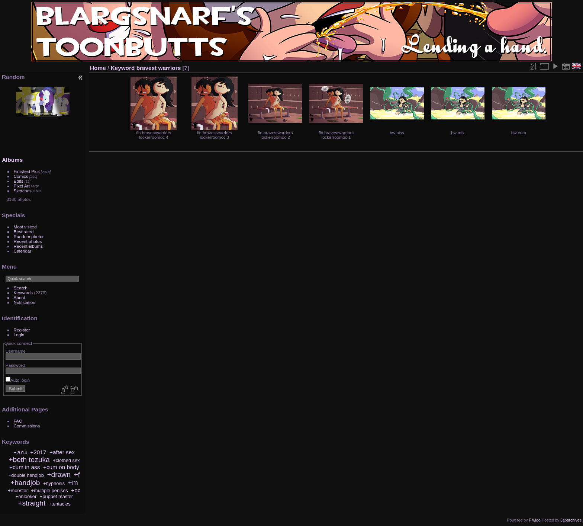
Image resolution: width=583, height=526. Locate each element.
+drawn (58, 474)
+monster (18, 490)
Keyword (123, 68)
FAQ (18, 420)
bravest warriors (158, 68)
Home (98, 68)
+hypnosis (54, 483)
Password (15, 365)
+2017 (38, 452)
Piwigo (534, 520)
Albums (12, 160)
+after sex (62, 452)
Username (16, 351)
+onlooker (26, 496)
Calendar (23, 250)
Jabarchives (571, 520)
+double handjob (26, 475)
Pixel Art (22, 185)
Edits (18, 181)
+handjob (25, 483)
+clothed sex (66, 460)
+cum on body (61, 467)
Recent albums (28, 246)
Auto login (18, 380)
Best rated (24, 231)
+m (73, 483)
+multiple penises (49, 490)
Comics (21, 176)
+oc (75, 490)
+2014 (20, 452)
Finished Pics (27, 171)
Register (22, 329)
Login (19, 334)
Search (21, 287)
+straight (31, 503)
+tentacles (60, 504)
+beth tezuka (29, 460)
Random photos (29, 236)
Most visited (25, 226)
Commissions (27, 425)
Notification (24, 302)
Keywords (23, 292)
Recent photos (28, 241)
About (19, 297)
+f (77, 474)
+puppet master (56, 496)
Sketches (23, 190)
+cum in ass (24, 467)
